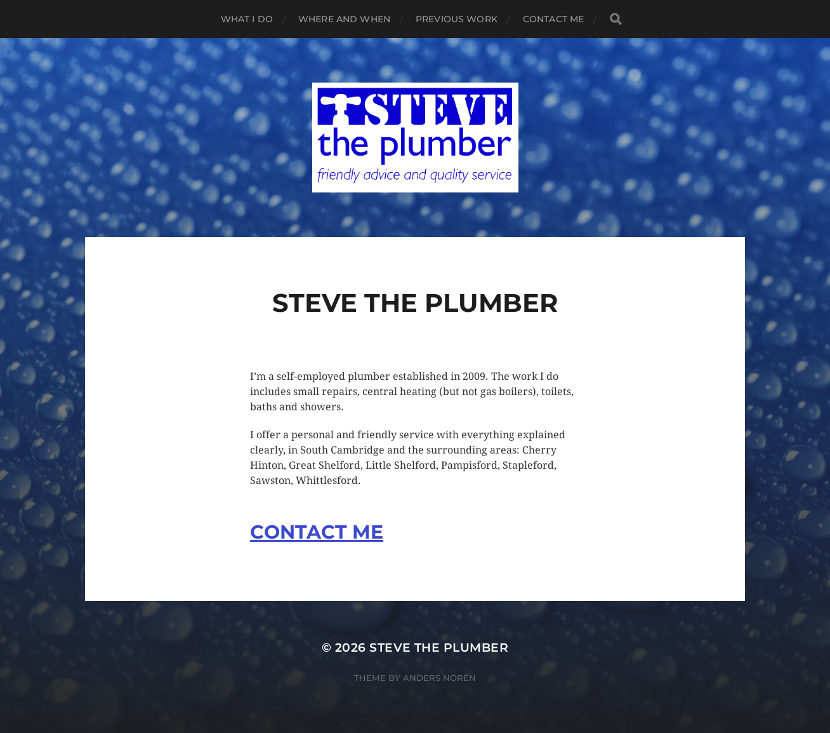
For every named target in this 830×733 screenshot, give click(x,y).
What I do (247, 19)
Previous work (456, 19)
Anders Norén (439, 678)
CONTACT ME (316, 532)
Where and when (344, 19)
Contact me (553, 19)
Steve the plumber (438, 647)
